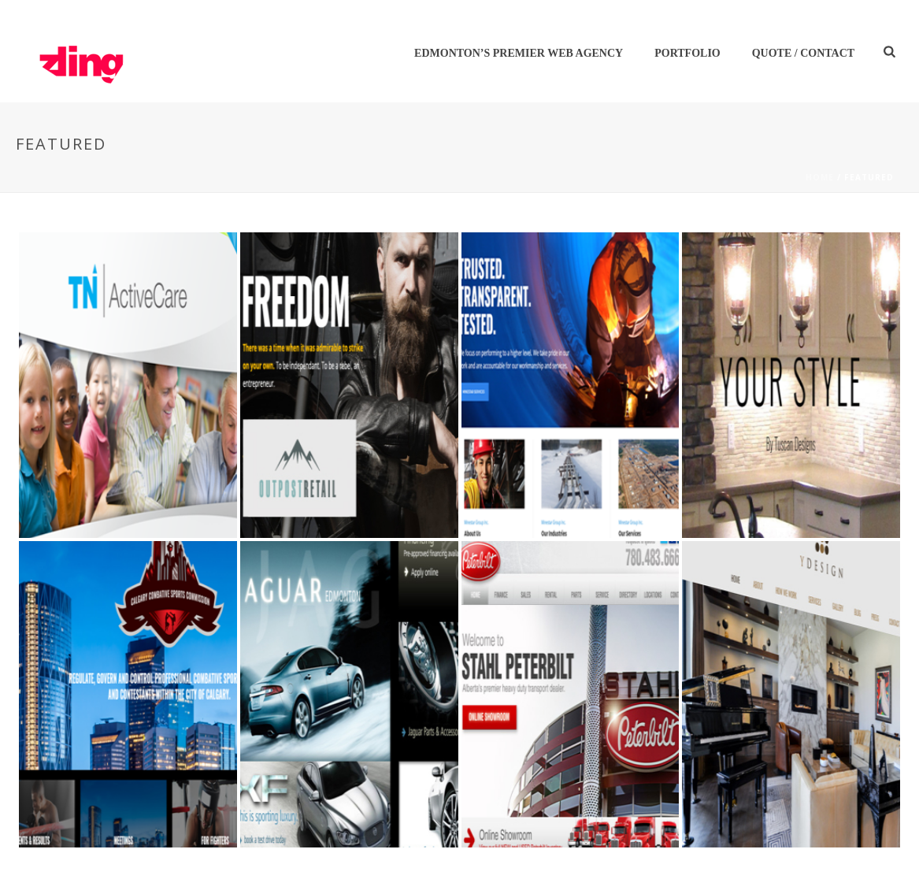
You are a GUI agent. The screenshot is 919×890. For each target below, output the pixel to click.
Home (820, 177)
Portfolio (687, 53)
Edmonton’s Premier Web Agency (518, 53)
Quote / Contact (803, 53)
